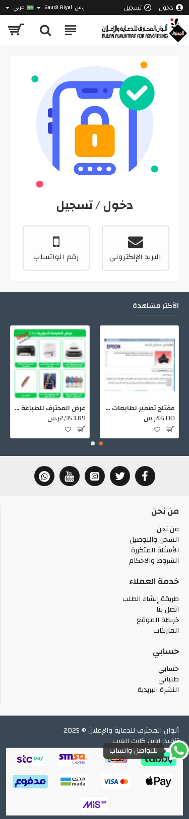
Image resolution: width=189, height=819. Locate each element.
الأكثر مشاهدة (156, 307)
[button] (101, 443)
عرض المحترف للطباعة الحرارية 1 (50, 408)
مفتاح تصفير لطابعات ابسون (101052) (139, 408)
